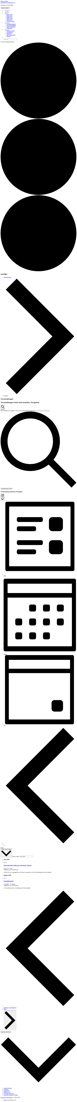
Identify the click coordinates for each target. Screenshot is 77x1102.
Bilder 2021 (9, 17)
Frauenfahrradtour (9, 881)
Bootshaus (9, 33)
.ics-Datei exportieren (9, 1093)
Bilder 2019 (9, 20)
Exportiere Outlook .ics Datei (11, 1095)
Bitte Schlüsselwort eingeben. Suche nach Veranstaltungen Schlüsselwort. (18, 410)
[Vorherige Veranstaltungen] (40, 843)
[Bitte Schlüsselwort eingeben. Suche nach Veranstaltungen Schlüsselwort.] (43, 411)
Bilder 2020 (9, 18)
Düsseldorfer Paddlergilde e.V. (8, 2)
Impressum (3, 1097)
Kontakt (9, 36)
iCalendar (6, 1089)
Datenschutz (10, 1097)
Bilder (6, 13)
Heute (2, 847)
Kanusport (7, 22)
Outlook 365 (7, 1091)
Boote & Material (11, 26)
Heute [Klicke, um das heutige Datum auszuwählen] (5, 1009)
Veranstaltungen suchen (6, 488)
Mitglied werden (11, 31)
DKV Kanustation (11, 35)
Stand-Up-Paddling (11, 25)
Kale (5, 1100)
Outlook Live (7, 1092)
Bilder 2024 (9, 14)
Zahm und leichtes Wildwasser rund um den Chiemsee (18, 865)
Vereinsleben (10, 32)
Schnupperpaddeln (11, 24)
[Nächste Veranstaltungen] (4, 845)
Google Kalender (8, 1088)
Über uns (7, 29)
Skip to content (4, 1)
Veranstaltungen (7, 277)
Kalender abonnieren (6, 1032)
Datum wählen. (16, 856)
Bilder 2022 (9, 16)
